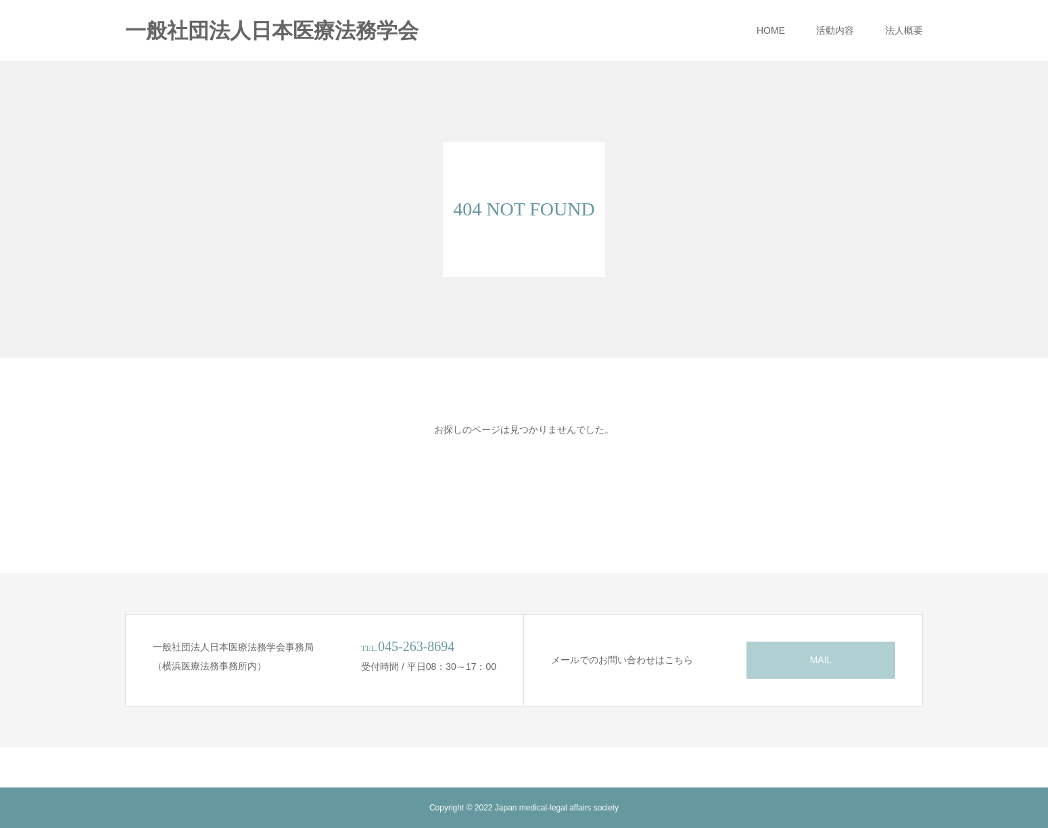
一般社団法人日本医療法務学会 (272, 31)
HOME (771, 30)
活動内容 (835, 30)
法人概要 (904, 30)
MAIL (821, 659)
